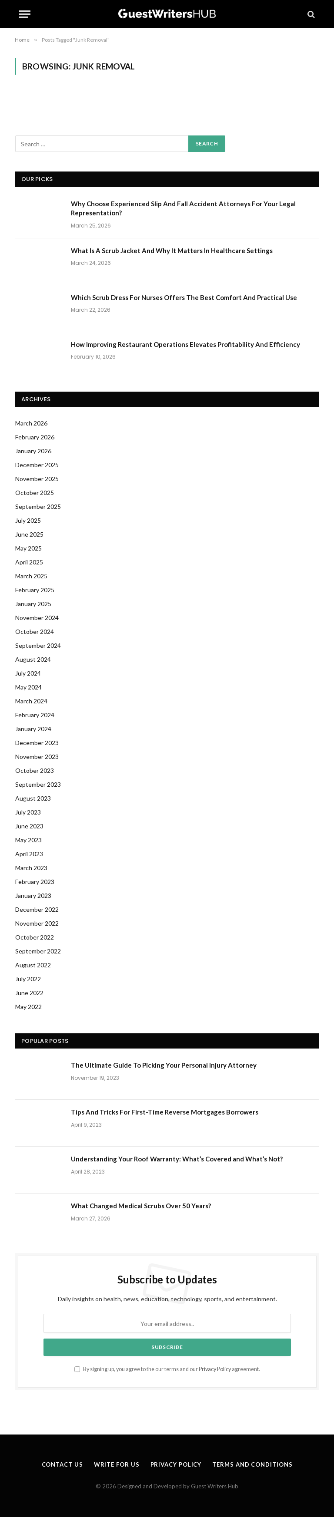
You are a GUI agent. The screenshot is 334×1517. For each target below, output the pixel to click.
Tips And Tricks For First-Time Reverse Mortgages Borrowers (164, 1112)
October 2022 (34, 937)
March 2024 (31, 701)
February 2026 (34, 437)
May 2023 (28, 840)
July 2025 (28, 520)
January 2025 (33, 603)
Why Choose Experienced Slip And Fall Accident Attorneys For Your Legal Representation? (183, 208)
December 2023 (37, 742)
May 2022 (28, 1006)
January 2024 (33, 728)
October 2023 (34, 770)
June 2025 (29, 534)
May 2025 (28, 548)
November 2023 (37, 756)
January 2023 (33, 895)
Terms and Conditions (252, 1464)
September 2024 (38, 645)
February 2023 (34, 881)
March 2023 (31, 867)
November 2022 (37, 923)
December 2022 (37, 909)
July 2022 (28, 979)
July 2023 (28, 812)
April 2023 (29, 853)
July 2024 (28, 673)
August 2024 (33, 659)
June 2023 (29, 826)
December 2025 (37, 464)
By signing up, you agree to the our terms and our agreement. (167, 1369)
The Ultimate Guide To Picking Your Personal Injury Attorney (164, 1065)
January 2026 (33, 451)
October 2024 (34, 631)
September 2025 (38, 506)
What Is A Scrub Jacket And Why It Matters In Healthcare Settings (172, 250)
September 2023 (38, 784)
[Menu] (24, 14)
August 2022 (33, 965)
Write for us (117, 1464)
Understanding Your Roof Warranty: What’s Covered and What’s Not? (177, 1159)
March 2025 (31, 576)
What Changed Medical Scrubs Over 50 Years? (141, 1206)
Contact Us (62, 1464)
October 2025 (34, 492)
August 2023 (33, 798)
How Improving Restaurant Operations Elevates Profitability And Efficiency (185, 344)
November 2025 (37, 478)
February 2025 (34, 590)
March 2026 (31, 423)
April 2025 (29, 562)
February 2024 (34, 715)
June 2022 (29, 992)
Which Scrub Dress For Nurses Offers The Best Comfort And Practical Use (184, 297)
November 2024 (37, 617)
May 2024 (28, 687)
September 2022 (38, 951)
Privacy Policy (215, 1369)
